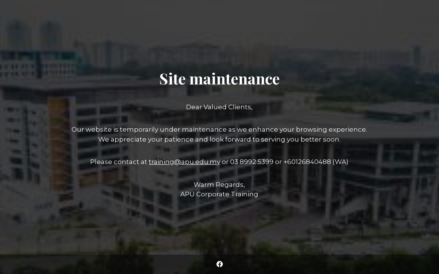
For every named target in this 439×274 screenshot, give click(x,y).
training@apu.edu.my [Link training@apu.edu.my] (184, 162)
